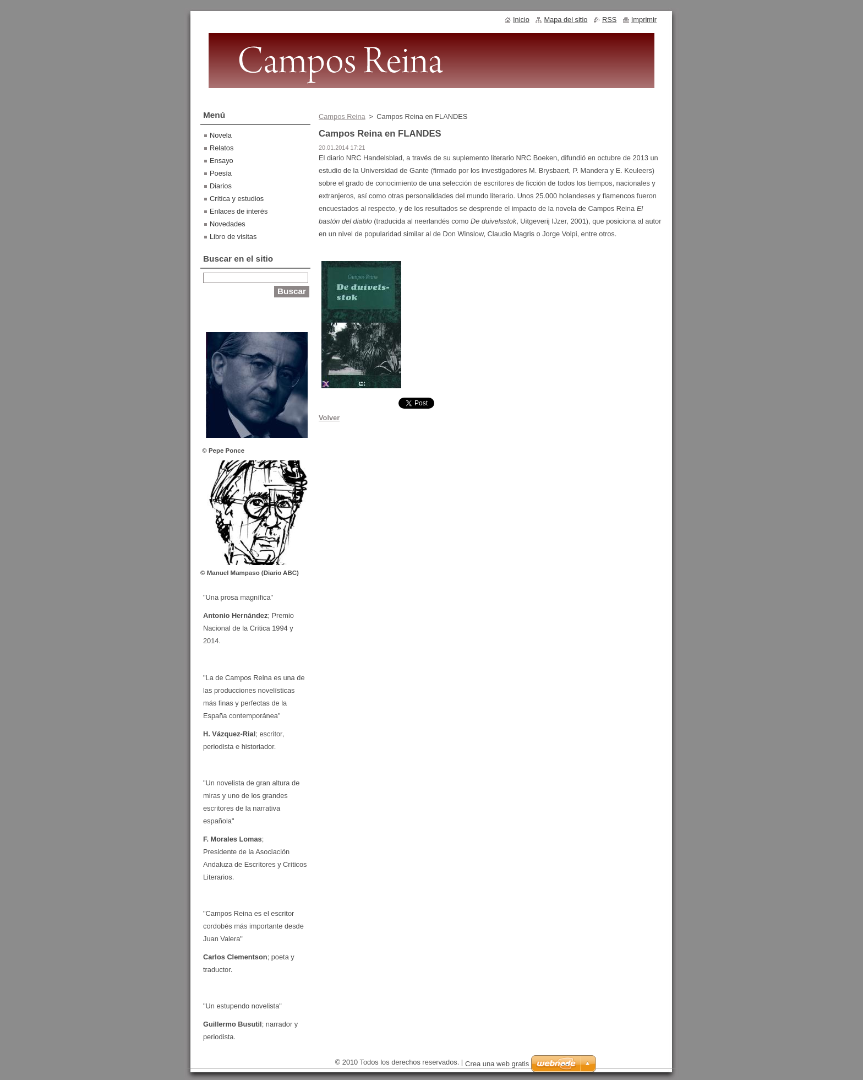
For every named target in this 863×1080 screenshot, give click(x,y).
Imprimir (644, 19)
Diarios (221, 186)
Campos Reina (342, 116)
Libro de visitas (233, 236)
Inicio (521, 19)
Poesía (221, 173)
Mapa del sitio (565, 19)
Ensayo (221, 160)
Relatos (221, 148)
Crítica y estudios (237, 198)
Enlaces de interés (238, 211)
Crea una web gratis (497, 1064)
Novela (221, 135)
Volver (329, 418)
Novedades (227, 224)
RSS (609, 19)
